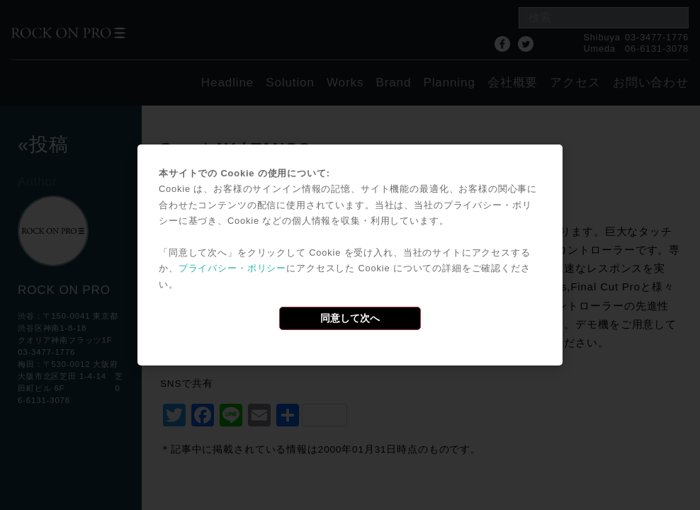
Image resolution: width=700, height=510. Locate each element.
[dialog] (350, 255)
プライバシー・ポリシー (232, 268)
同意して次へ (350, 318)
